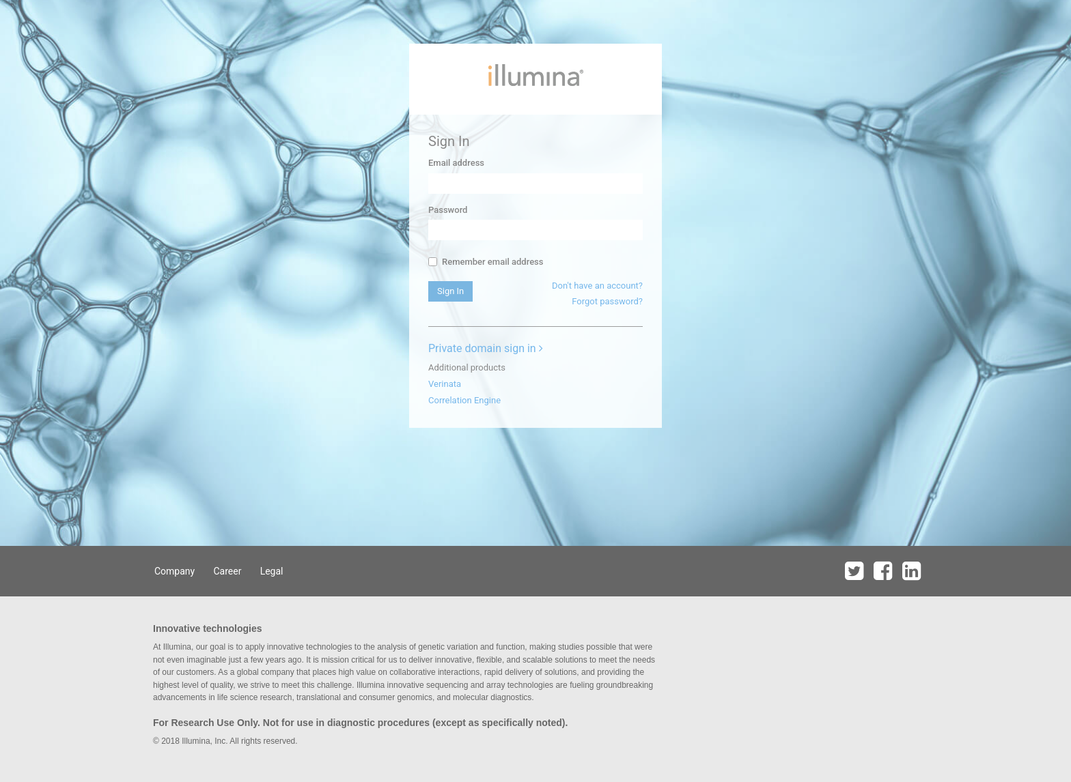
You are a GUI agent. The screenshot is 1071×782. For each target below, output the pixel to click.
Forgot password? (607, 301)
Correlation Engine (464, 400)
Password (447, 210)
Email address (456, 163)
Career (227, 571)
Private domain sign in (485, 348)
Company (174, 571)
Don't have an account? (597, 285)
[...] (432, 261)
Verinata (444, 384)
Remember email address (485, 262)
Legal (271, 571)
